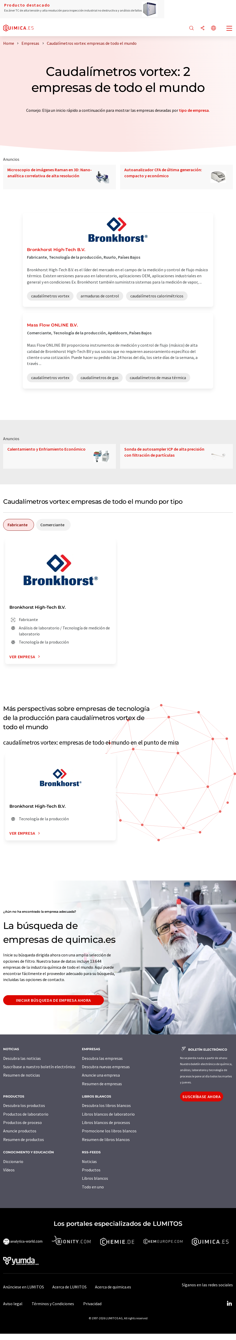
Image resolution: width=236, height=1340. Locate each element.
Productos (91, 1169)
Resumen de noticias (21, 1075)
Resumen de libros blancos (106, 1139)
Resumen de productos (23, 1139)
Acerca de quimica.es (113, 1286)
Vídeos (9, 1169)
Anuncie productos (19, 1130)
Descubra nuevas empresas (106, 1066)
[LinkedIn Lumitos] (229, 1303)
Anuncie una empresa (101, 1075)
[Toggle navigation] (229, 28)
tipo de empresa (194, 110)
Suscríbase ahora (201, 1096)
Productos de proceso (22, 1122)
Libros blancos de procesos (106, 1122)
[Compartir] (202, 28)
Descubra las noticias (22, 1058)
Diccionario (13, 1161)
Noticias (89, 1161)
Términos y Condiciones (53, 1303)
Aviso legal (13, 1303)
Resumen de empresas (102, 1083)
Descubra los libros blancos (106, 1105)
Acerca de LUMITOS (69, 1286)
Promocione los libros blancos (109, 1130)
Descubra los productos (24, 1105)
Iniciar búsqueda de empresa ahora (53, 1000)
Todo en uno (93, 1186)
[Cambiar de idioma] (213, 28)
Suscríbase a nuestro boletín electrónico (39, 1066)
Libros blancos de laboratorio (108, 1114)
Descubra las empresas (102, 1058)
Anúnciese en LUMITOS (23, 1286)
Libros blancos (95, 1178)
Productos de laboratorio (25, 1114)
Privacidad (92, 1303)
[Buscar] (191, 28)
